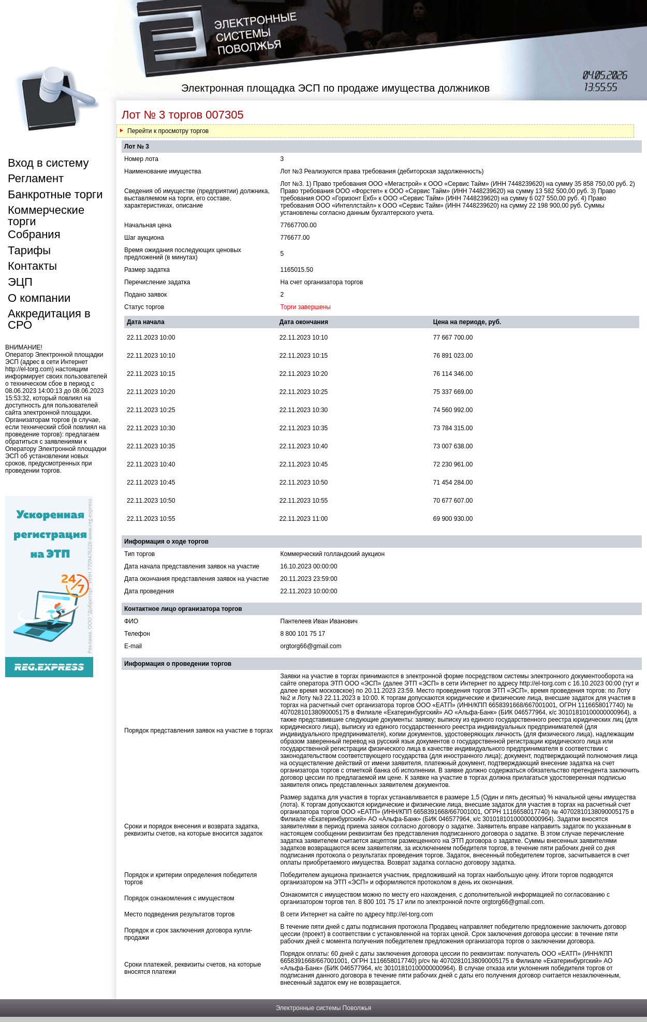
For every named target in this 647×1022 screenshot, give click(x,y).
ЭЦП (20, 281)
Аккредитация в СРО (49, 319)
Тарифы (29, 250)
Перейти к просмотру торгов (168, 131)
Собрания (34, 234)
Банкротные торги (55, 194)
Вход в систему (48, 162)
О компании (39, 297)
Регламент (36, 178)
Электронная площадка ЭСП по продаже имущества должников (335, 88)
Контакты (32, 265)
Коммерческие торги (46, 215)
